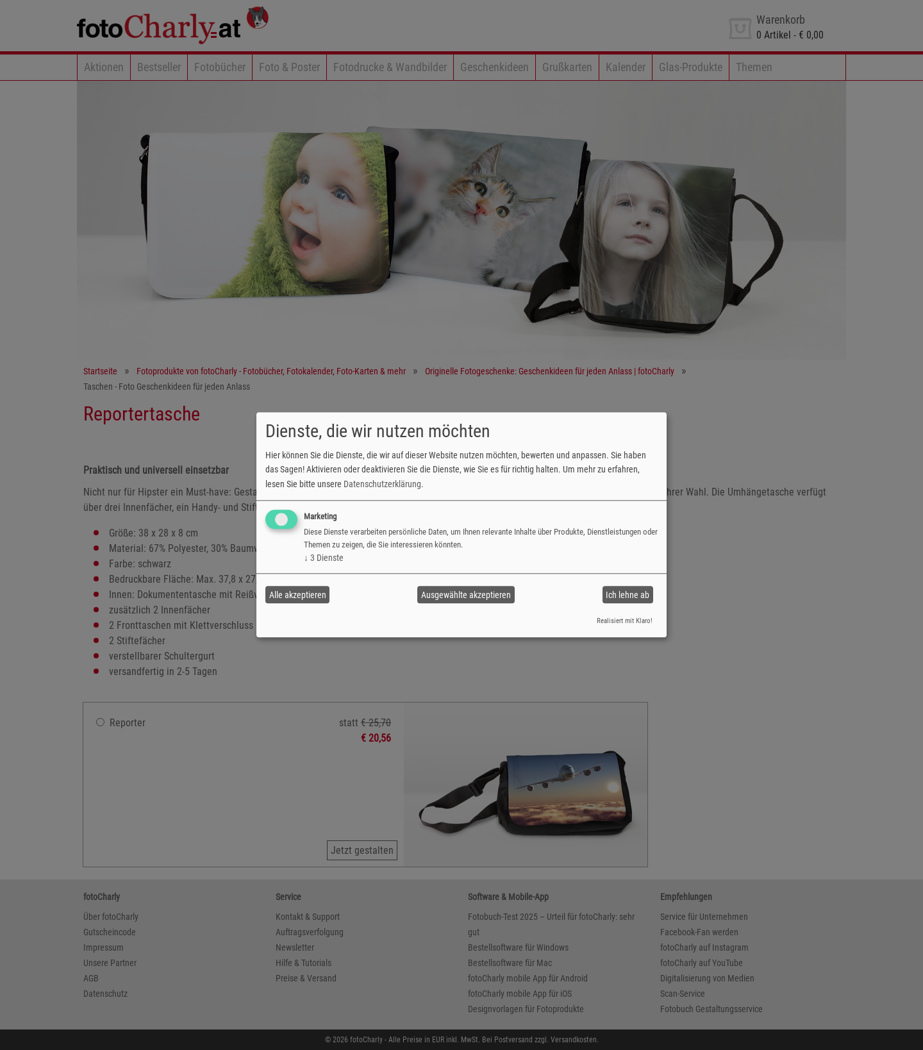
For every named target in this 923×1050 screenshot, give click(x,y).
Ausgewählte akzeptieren (466, 595)
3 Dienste (324, 558)
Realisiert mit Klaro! (625, 621)
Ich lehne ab (627, 595)
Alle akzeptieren (297, 595)
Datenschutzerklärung (382, 484)
